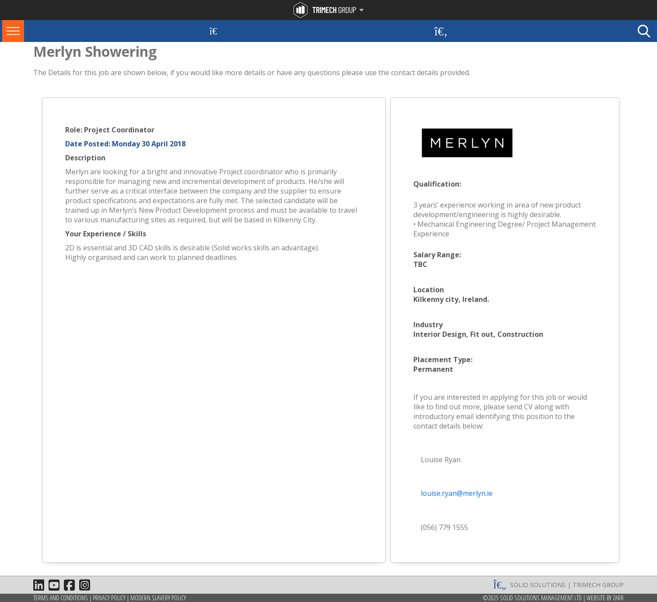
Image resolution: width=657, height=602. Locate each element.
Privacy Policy (109, 598)
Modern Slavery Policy (158, 598)
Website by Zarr (605, 598)
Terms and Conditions (60, 598)
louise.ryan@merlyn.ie (457, 493)
